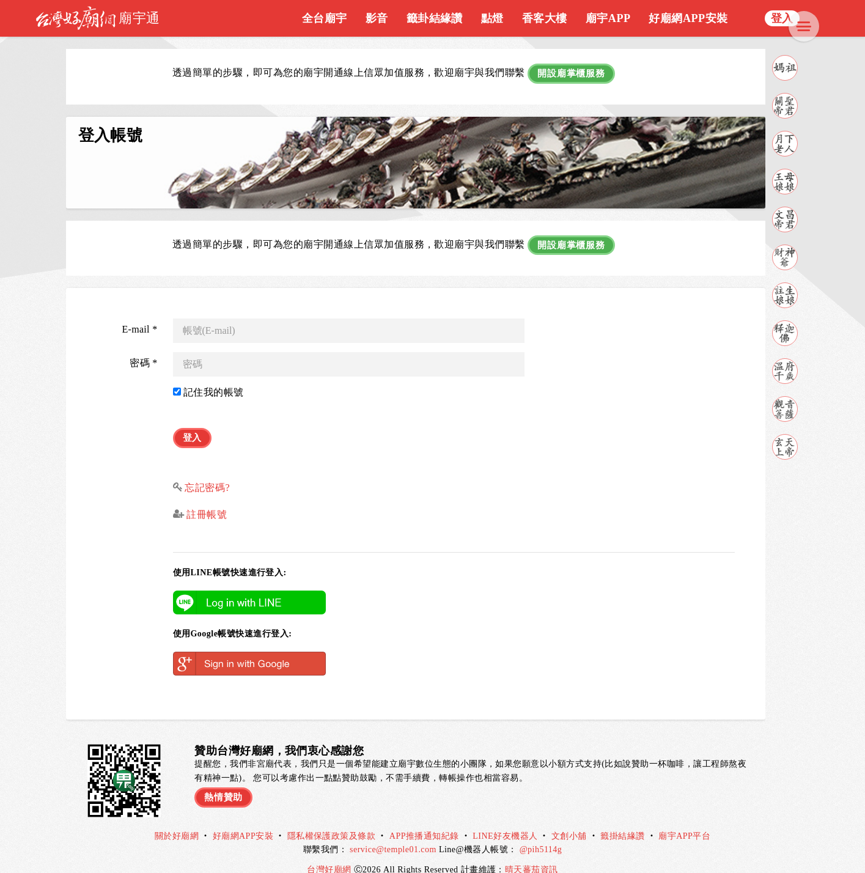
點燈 (492, 18)
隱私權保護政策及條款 (331, 820)
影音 (377, 18)
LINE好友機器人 (505, 820)
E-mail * (139, 318)
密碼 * (143, 352)
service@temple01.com (393, 833)
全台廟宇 (324, 18)
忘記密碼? (207, 471)
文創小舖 (569, 820)
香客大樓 (544, 18)
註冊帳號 (205, 498)
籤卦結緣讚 (435, 18)
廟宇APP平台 (684, 820)
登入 (782, 18)
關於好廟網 (177, 820)
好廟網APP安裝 (688, 18)
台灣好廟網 (330, 853)
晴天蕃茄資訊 (531, 853)
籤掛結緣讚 (622, 820)
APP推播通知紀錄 (424, 820)
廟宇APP (608, 18)
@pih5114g (541, 833)
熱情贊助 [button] (224, 779)
